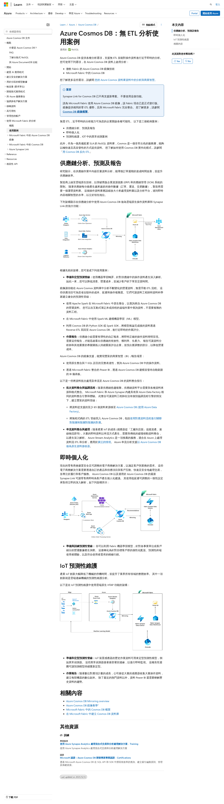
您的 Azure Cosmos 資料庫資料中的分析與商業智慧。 (126, 79)
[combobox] (28, 31)
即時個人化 (179, 35)
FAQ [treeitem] (11, 52)
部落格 (123, 793)
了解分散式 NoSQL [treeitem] (19, 57)
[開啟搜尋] (211, 4)
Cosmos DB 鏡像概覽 (75, 111)
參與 (136, 793)
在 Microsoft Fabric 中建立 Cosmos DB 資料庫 (92, 713)
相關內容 (178, 43)
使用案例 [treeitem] (13, 130)
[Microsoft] (6, 4)
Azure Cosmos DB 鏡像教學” (82, 705)
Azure (72, 24)
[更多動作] (161, 24)
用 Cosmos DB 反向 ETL (76, 151)
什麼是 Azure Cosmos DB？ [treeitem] (23, 47)
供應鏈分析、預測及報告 (186, 30)
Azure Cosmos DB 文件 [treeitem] (18, 38)
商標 (193, 793)
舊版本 (112, 793)
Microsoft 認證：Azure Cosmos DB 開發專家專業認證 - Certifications (95, 757)
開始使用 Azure (210, 13)
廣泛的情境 (104, 442)
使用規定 (182, 793)
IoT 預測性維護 (181, 39)
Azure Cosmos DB (87, 24)
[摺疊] (48, 25)
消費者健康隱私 (163, 793)
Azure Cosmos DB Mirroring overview (87, 701)
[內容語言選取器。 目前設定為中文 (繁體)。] (13, 793)
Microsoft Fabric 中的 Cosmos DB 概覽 (88, 709)
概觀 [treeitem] (11, 125)
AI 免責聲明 (100, 793)
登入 (217, 4)
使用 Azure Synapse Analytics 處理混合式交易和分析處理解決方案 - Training (99, 743)
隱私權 (145, 793)
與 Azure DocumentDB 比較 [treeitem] (23, 62)
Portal (194, 13)
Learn (63, 24)
